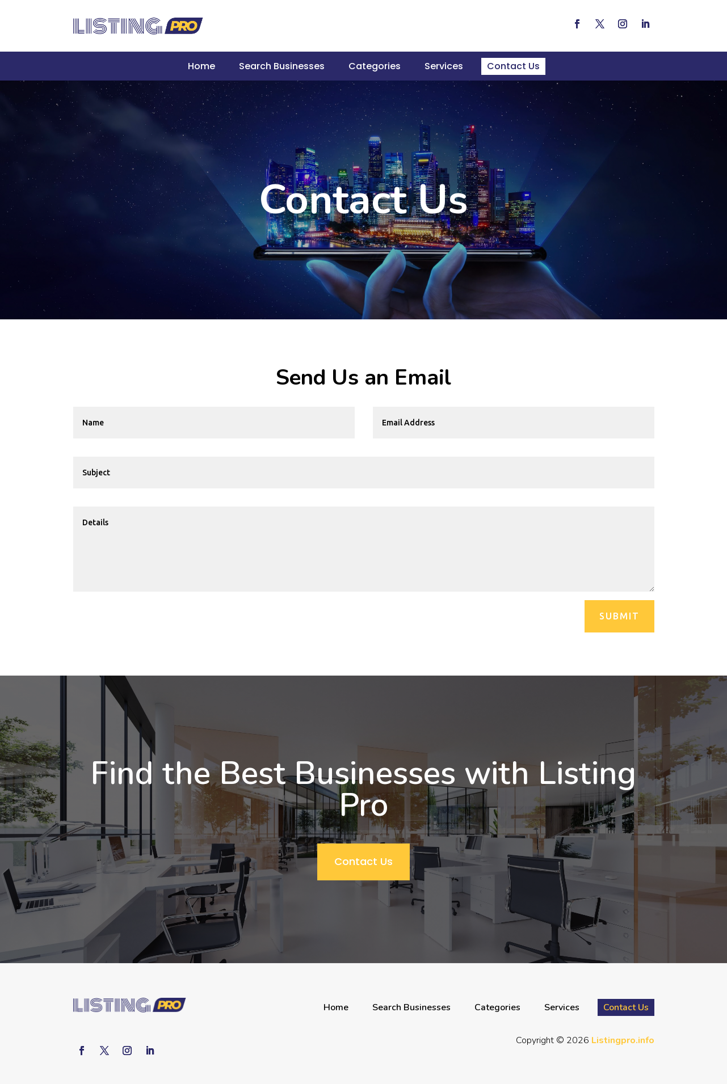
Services (444, 66)
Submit (619, 616)
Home (201, 66)
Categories (374, 66)
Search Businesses (282, 66)
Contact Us (513, 66)
